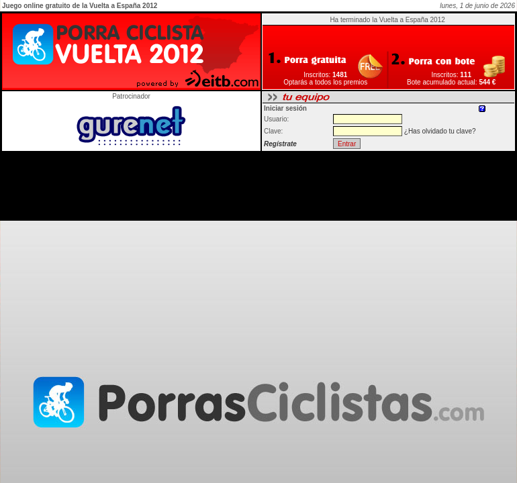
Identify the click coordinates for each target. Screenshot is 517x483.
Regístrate (280, 144)
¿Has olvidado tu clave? (440, 131)
